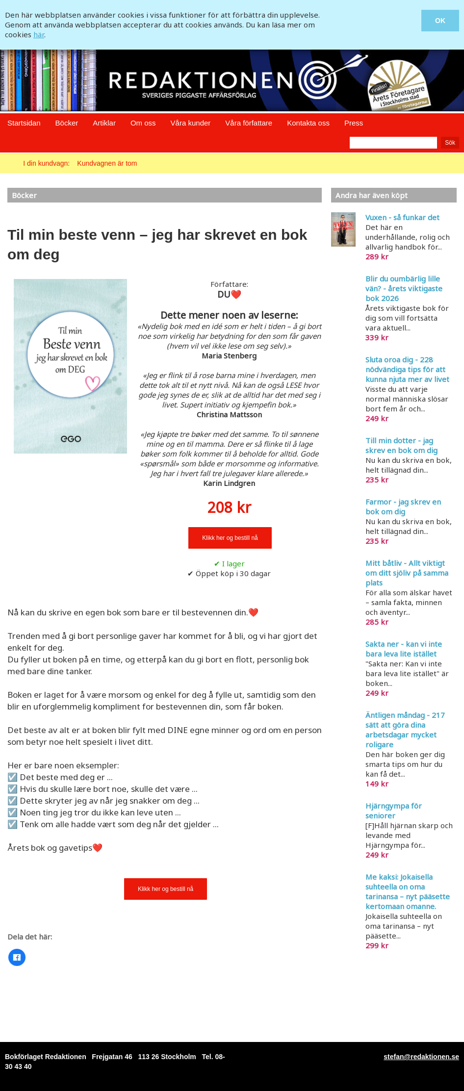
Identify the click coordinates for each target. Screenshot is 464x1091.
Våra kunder (191, 123)
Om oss (143, 123)
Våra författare (248, 123)
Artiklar (104, 123)
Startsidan (24, 123)
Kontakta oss (308, 123)
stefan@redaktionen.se (421, 1057)
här (38, 34)
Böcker (66, 123)
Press (353, 123)
